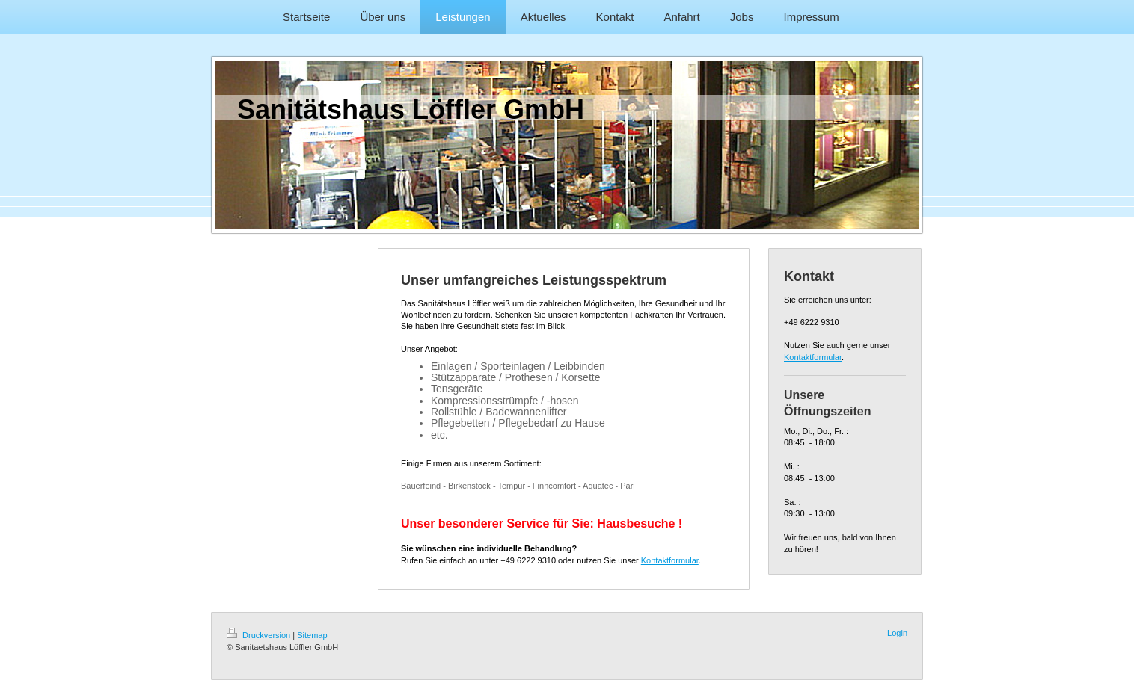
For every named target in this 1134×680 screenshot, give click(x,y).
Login (897, 632)
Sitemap (312, 635)
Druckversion (259, 635)
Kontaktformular (670, 560)
